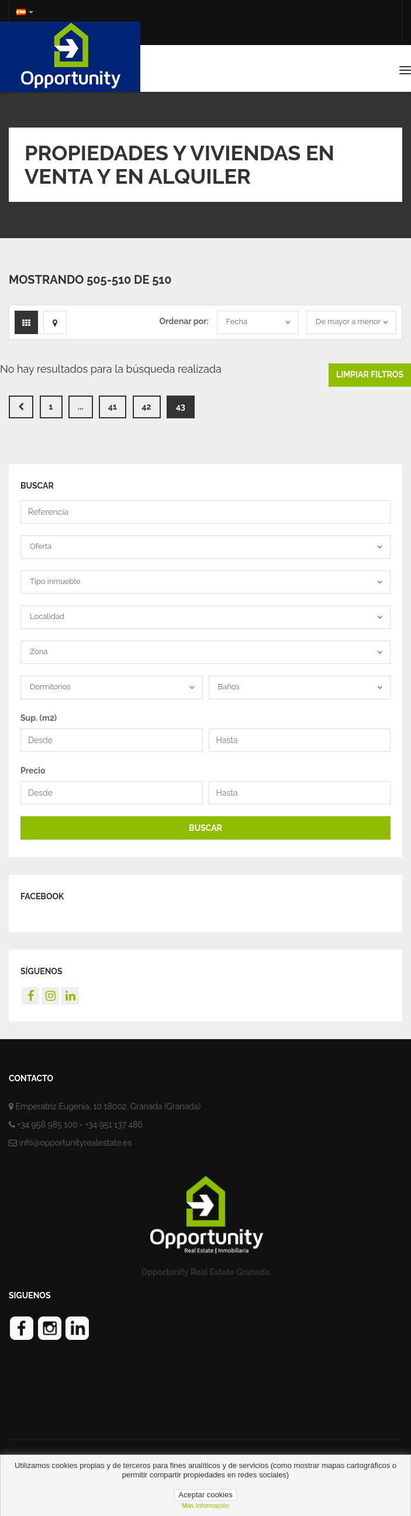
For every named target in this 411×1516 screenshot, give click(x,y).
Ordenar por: (183, 321)
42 (146, 406)
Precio (32, 770)
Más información (206, 1505)
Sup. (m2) (38, 718)
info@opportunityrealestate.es (75, 1142)
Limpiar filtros (369, 374)
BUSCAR (205, 828)
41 (112, 406)
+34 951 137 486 (114, 1124)
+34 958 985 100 (48, 1124)
